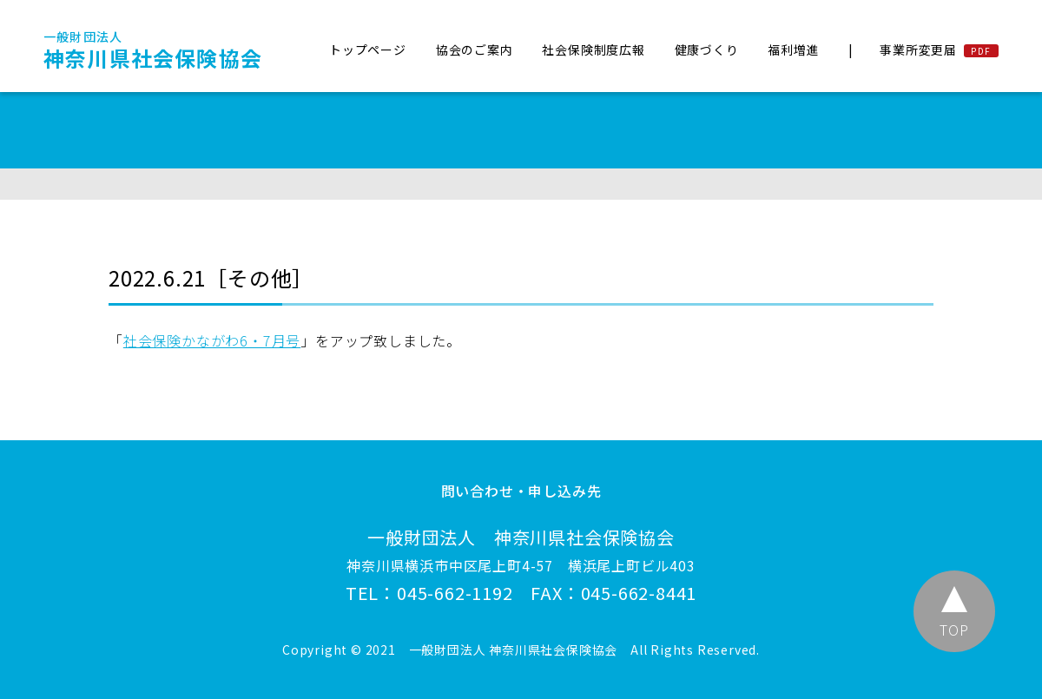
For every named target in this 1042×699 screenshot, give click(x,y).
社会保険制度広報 (593, 49)
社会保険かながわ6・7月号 (211, 340)
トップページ (367, 49)
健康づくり (707, 49)
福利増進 (793, 49)
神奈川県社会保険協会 (152, 50)
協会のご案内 (474, 49)
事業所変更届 (918, 49)
